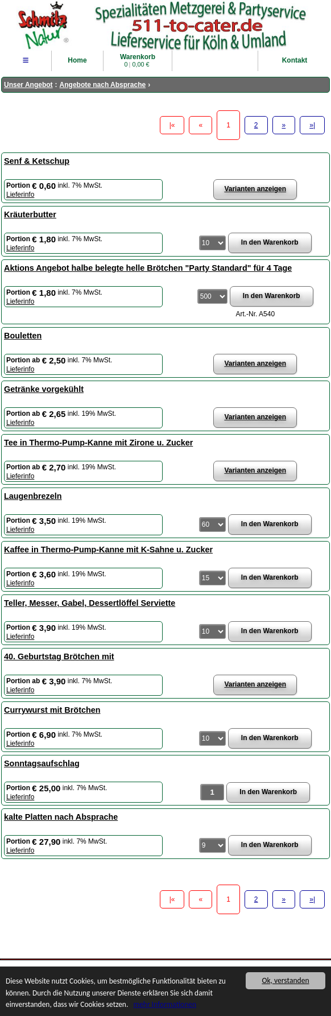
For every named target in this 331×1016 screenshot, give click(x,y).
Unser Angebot (28, 85)
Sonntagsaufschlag (42, 763)
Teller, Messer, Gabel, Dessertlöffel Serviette (89, 603)
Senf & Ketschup (36, 161)
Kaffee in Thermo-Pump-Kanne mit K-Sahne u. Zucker (108, 549)
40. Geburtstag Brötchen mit (59, 656)
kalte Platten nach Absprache (61, 816)
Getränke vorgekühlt (44, 389)
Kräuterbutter (30, 214)
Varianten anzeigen (255, 189)
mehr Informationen (166, 1005)
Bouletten (23, 335)
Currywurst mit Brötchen (52, 709)
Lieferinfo (20, 195)
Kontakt (295, 60)
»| (312, 125)
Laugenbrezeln (33, 496)
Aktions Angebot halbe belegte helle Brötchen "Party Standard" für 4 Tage (148, 267)
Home (77, 60)
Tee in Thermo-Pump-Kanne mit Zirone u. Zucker (98, 442)
